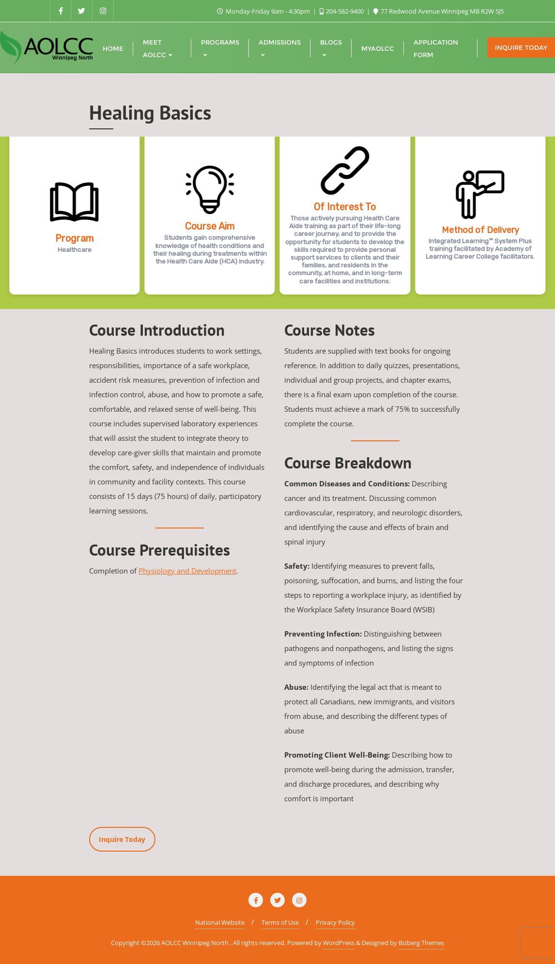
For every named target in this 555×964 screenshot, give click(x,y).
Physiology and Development (187, 570)
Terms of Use (280, 922)
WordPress (339, 942)
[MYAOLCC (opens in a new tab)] (378, 47)
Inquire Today (521, 47)
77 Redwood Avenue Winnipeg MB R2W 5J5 (438, 11)
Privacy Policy (335, 922)
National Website (220, 922)
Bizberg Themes (421, 942)
